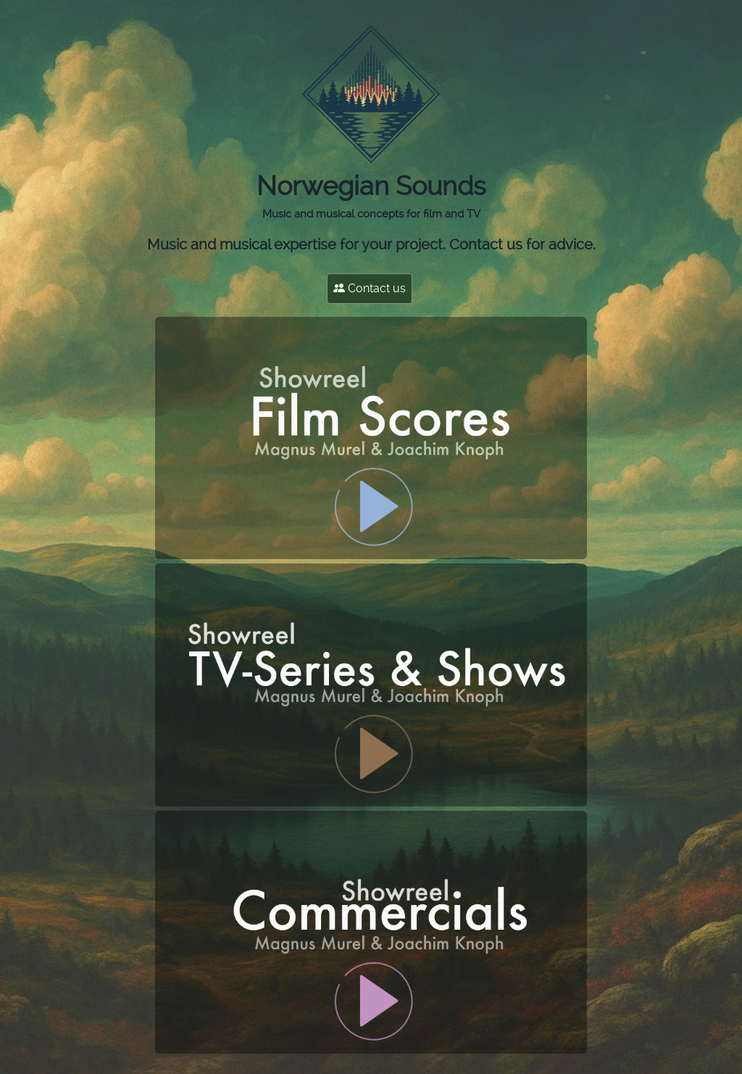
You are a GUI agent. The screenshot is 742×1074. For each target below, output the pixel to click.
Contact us (369, 288)
